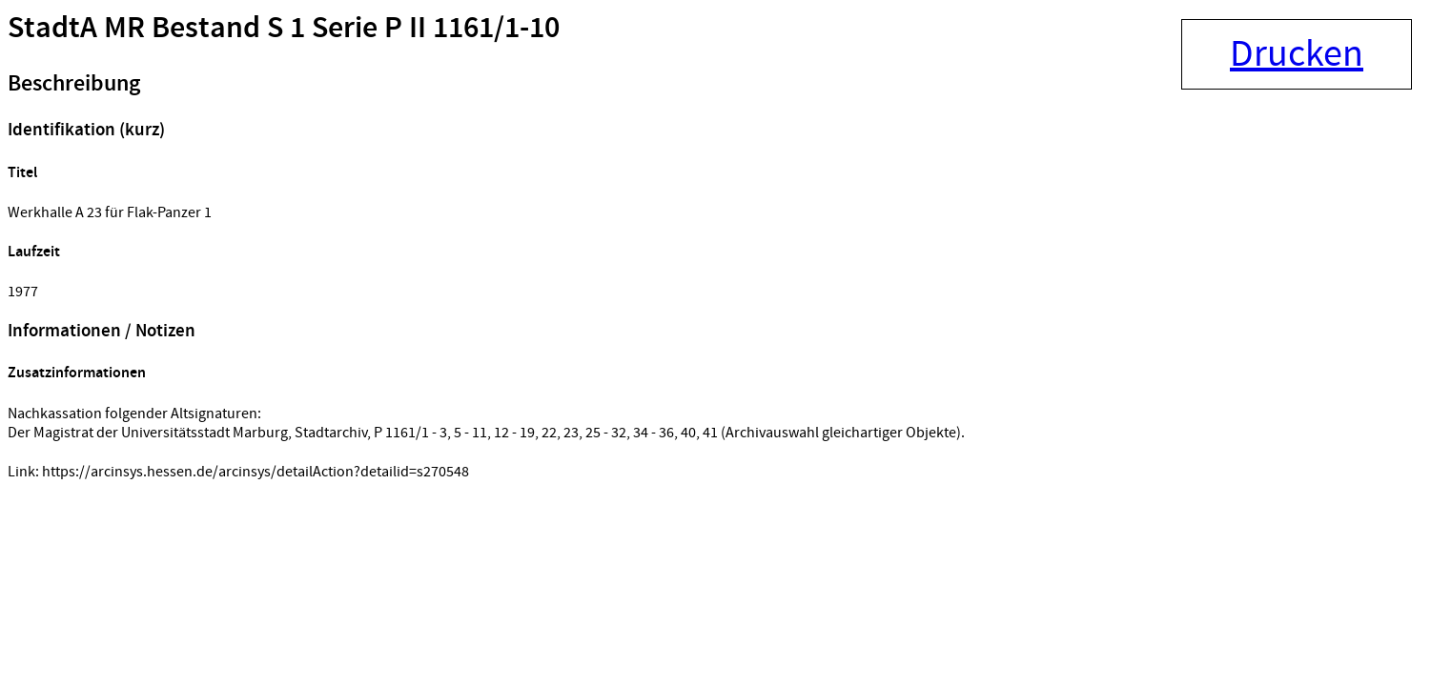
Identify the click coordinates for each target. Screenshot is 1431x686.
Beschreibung (74, 84)
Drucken (1296, 54)
